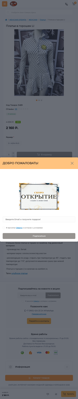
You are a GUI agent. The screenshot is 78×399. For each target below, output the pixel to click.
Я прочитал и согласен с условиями (24, 228)
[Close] (72, 163)
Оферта (19, 228)
